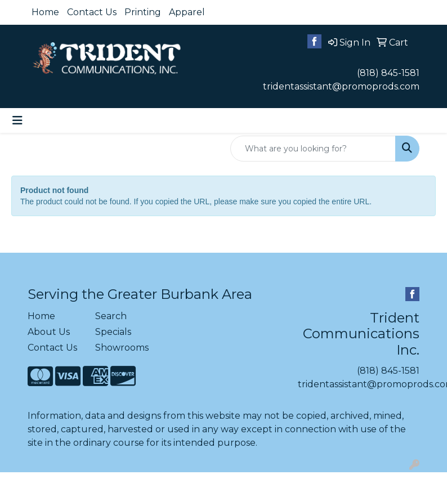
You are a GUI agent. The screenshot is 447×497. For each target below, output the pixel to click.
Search (111, 316)
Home (45, 12)
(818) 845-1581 (388, 73)
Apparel (187, 12)
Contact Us (92, 12)
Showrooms (122, 347)
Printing (142, 12)
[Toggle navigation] (17, 120)
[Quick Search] (313, 149)
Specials (113, 331)
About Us (49, 331)
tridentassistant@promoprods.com (341, 86)
